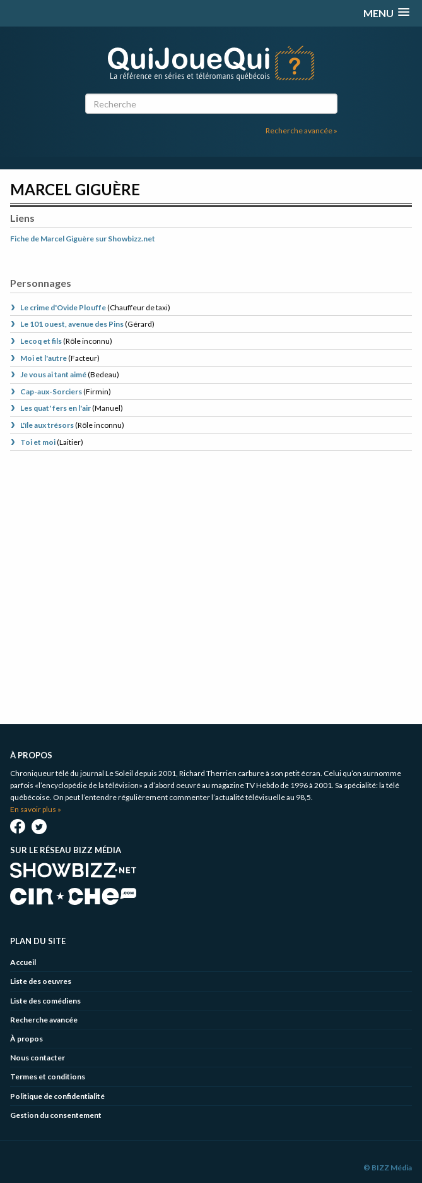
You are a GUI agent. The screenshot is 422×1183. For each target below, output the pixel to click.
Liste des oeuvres (40, 981)
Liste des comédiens (45, 1000)
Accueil (23, 962)
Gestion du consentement (56, 1115)
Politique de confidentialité (57, 1096)
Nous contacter (37, 1057)
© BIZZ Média (387, 1167)
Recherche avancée (44, 1019)
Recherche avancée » (301, 130)
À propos (26, 1038)
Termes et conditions (47, 1076)
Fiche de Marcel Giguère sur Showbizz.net (82, 238)
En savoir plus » (35, 809)
